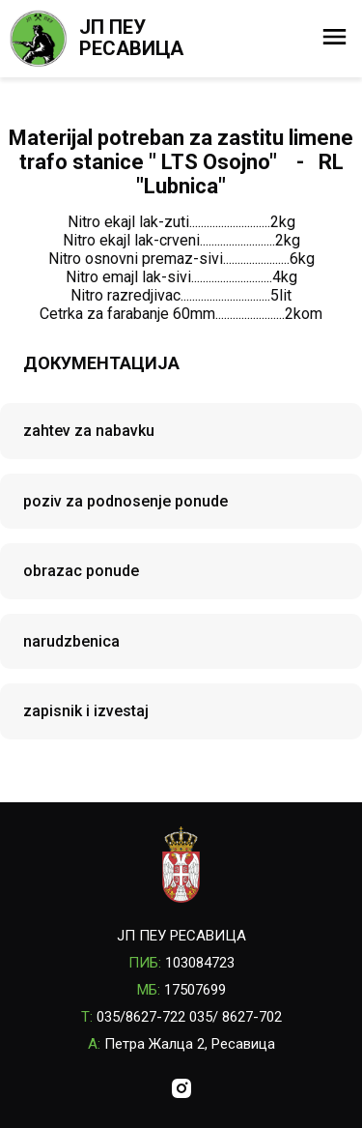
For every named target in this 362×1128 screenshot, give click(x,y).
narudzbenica (71, 641)
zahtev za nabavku (88, 430)
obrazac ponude (81, 571)
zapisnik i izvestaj (86, 711)
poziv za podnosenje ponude (125, 501)
